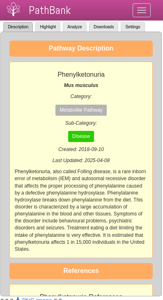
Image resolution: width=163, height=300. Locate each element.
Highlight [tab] (48, 27)
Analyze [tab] (74, 27)
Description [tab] (18, 27)
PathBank (50, 10)
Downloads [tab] (104, 27)
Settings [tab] (132, 27)
